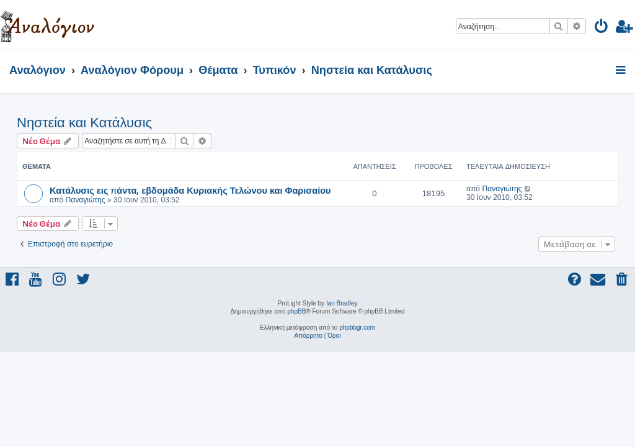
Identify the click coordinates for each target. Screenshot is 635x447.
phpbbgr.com (357, 327)
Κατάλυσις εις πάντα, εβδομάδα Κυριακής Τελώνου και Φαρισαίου (190, 190)
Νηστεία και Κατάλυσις (84, 122)
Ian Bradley (342, 303)
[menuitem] (601, 28)
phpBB (296, 311)
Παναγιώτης (85, 200)
